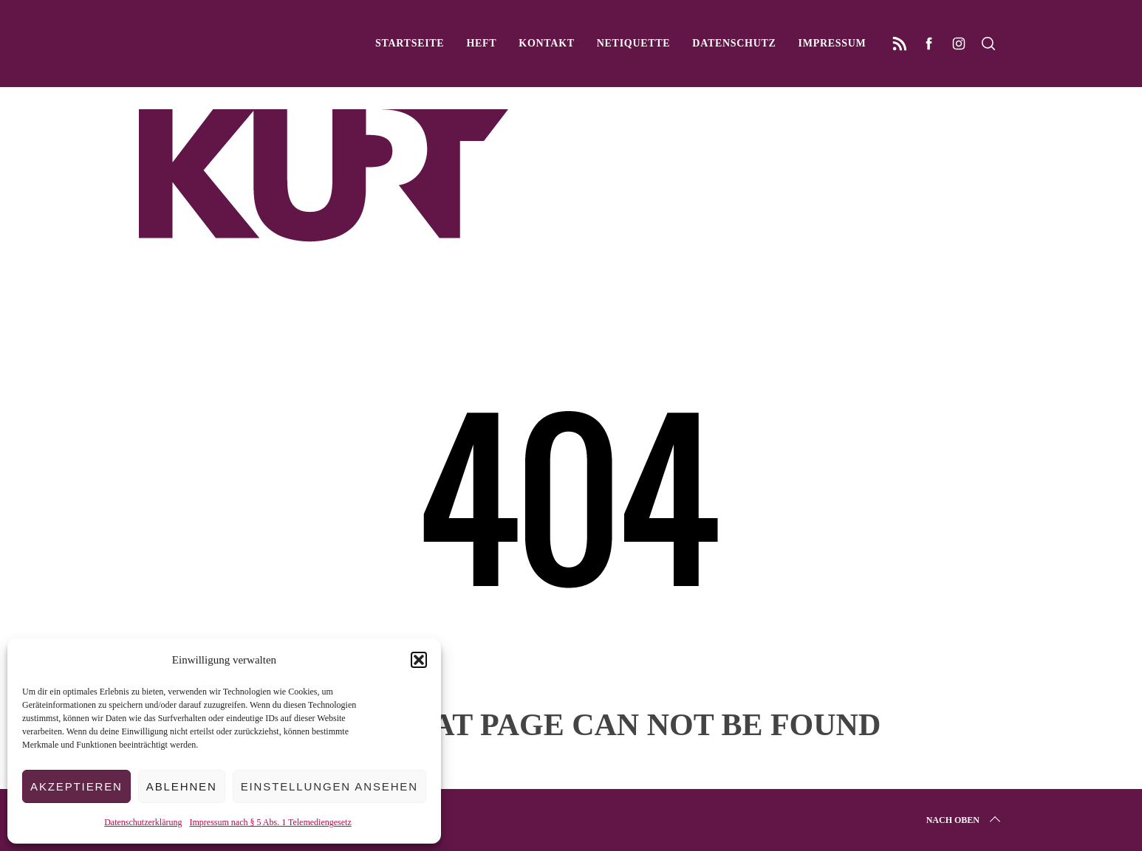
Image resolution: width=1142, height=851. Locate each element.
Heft (481, 43)
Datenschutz (734, 43)
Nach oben (964, 820)
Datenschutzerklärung (143, 822)
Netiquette (634, 43)
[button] (418, 659)
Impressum (832, 43)
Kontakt (546, 43)
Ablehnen (181, 786)
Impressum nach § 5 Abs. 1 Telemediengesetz (271, 822)
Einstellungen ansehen (329, 786)
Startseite (409, 43)
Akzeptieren (76, 786)
